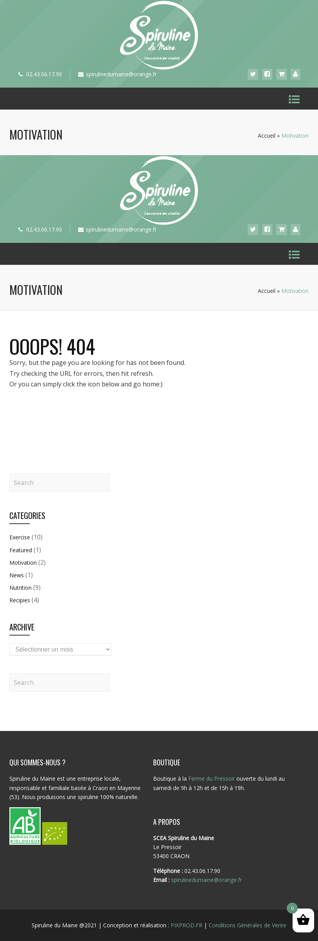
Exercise (19, 537)
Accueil (266, 135)
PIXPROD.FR (186, 925)
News (16, 575)
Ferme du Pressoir (211, 778)
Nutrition (20, 587)
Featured (20, 550)
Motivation (23, 562)
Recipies (19, 600)
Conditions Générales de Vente (247, 925)
